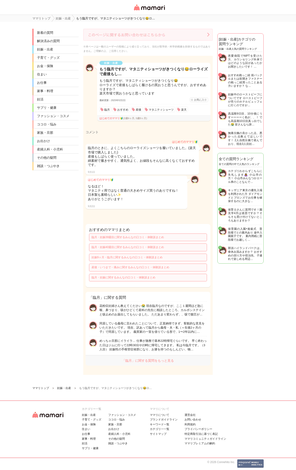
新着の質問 (45, 32)
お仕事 (42, 82)
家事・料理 (45, 91)
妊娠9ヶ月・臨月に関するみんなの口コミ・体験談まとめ (127, 257)
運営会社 (190, 415)
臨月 (107, 109)
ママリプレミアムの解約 (200, 443)
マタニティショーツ (161, 109)
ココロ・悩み (46, 124)
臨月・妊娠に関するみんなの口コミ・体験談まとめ (123, 277)
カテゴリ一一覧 (159, 429)
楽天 (184, 109)
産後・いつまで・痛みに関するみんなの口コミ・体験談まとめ (130, 267)
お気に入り (200, 99)
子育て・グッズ (48, 57)
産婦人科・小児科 (50, 149)
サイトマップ (158, 434)
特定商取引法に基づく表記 (201, 434)
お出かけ (43, 141)
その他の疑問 (46, 157)
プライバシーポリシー (198, 429)
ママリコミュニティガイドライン (205, 438)
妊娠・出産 (45, 49)
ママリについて (159, 415)
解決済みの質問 (48, 41)
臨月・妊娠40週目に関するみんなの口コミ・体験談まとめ (128, 247)
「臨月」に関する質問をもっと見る (148, 360)
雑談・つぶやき (48, 166)
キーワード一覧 (159, 424)
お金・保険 (45, 66)
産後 (138, 109)
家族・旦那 (45, 132)
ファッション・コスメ (53, 116)
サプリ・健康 (46, 107)
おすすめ (122, 109)
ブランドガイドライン (164, 419)
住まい (42, 74)
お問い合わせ (193, 419)
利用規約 (190, 424)
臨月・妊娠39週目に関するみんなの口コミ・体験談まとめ (128, 237)
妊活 (40, 99)
